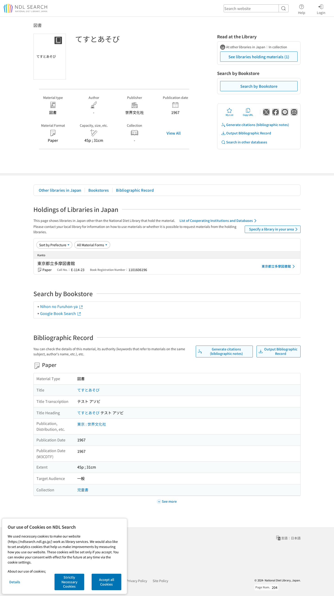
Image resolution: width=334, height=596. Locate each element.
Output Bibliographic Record (246, 133)
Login (321, 9)
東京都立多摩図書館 (279, 266)
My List (229, 112)
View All (174, 133)
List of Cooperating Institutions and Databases (219, 221)
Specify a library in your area (274, 229)
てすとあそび (88, 390)
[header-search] (256, 8)
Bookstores (98, 190)
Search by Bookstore (258, 86)
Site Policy (160, 580)
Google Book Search (60, 313)
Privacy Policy (136, 580)
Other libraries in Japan (60, 190)
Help (301, 9)
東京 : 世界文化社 (91, 424)
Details (14, 582)
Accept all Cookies (106, 581)
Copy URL (248, 112)
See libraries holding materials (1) (258, 56)
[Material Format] (92, 245)
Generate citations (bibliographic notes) (255, 124)
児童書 (82, 489)
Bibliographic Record (135, 190)
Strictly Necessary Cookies (69, 582)
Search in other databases (244, 142)
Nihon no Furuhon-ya (61, 306)
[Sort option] (54, 245)
